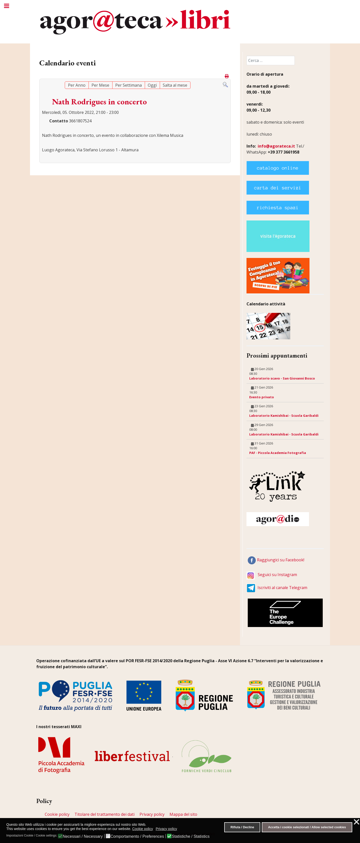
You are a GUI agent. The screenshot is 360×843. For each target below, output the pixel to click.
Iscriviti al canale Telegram (282, 587)
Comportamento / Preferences (137, 836)
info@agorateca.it (276, 146)
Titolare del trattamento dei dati (104, 814)
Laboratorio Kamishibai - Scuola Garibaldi (283, 415)
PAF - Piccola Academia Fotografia (277, 452)
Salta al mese (175, 85)
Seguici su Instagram (277, 574)
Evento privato (261, 397)
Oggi (152, 85)
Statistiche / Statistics (191, 836)
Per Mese (100, 85)
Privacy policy (152, 814)
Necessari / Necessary (83, 836)
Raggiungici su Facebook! (280, 560)
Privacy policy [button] (166, 829)
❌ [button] (357, 822)
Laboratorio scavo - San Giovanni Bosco (282, 378)
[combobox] (270, 60)
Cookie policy (57, 814)
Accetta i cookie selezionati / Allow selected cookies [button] (307, 827)
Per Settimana (128, 85)
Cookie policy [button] (142, 829)
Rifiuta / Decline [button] (242, 827)
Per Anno (77, 85)
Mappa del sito (183, 814)
